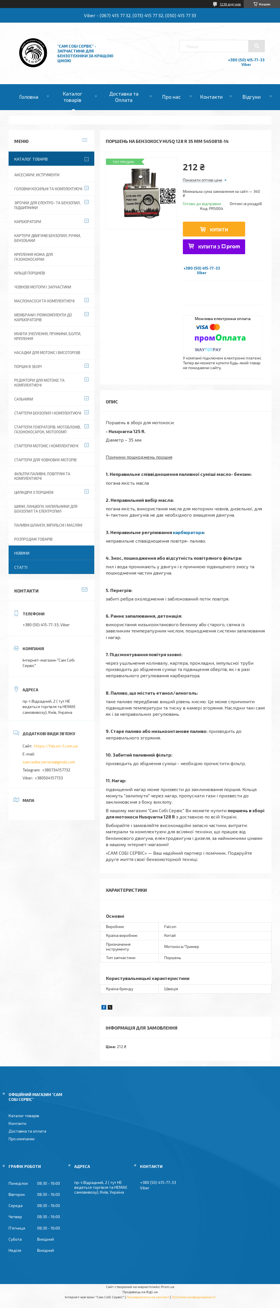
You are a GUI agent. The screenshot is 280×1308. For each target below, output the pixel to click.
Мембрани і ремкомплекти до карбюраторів (43, 317)
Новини (21, 553)
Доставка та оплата (27, 1131)
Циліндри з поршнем (33, 492)
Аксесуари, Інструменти (36, 175)
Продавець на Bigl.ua (140, 1292)
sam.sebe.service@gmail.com (49, 761)
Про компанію (22, 1138)
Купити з (219, 246)
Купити (219, 229)
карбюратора (188, 532)
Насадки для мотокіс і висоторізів (47, 352)
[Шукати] (256, 46)
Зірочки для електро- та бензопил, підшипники (47, 205)
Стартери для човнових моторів (45, 460)
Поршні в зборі (28, 366)
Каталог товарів (72, 96)
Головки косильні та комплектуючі (48, 189)
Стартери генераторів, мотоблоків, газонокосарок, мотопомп (47, 429)
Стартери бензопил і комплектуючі (47, 413)
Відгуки (251, 97)
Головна (28, 97)
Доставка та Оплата (124, 96)
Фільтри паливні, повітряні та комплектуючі (42, 476)
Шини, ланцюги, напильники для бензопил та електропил (45, 509)
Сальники (23, 399)
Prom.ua (167, 1287)
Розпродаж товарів (33, 539)
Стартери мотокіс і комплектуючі (46, 446)
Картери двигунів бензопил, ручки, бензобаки (47, 238)
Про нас (171, 97)
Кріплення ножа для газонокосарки (33, 257)
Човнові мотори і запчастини (42, 287)
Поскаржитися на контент (148, 1297)
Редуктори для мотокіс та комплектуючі (39, 382)
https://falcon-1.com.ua (56, 745)
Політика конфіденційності (193, 1297)
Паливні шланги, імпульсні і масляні (48, 525)
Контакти (211, 97)
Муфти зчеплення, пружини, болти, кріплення (47, 336)
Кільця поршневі (29, 273)
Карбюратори (27, 221)
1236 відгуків (230, 4)
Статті (20, 567)
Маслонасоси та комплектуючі (44, 301)
